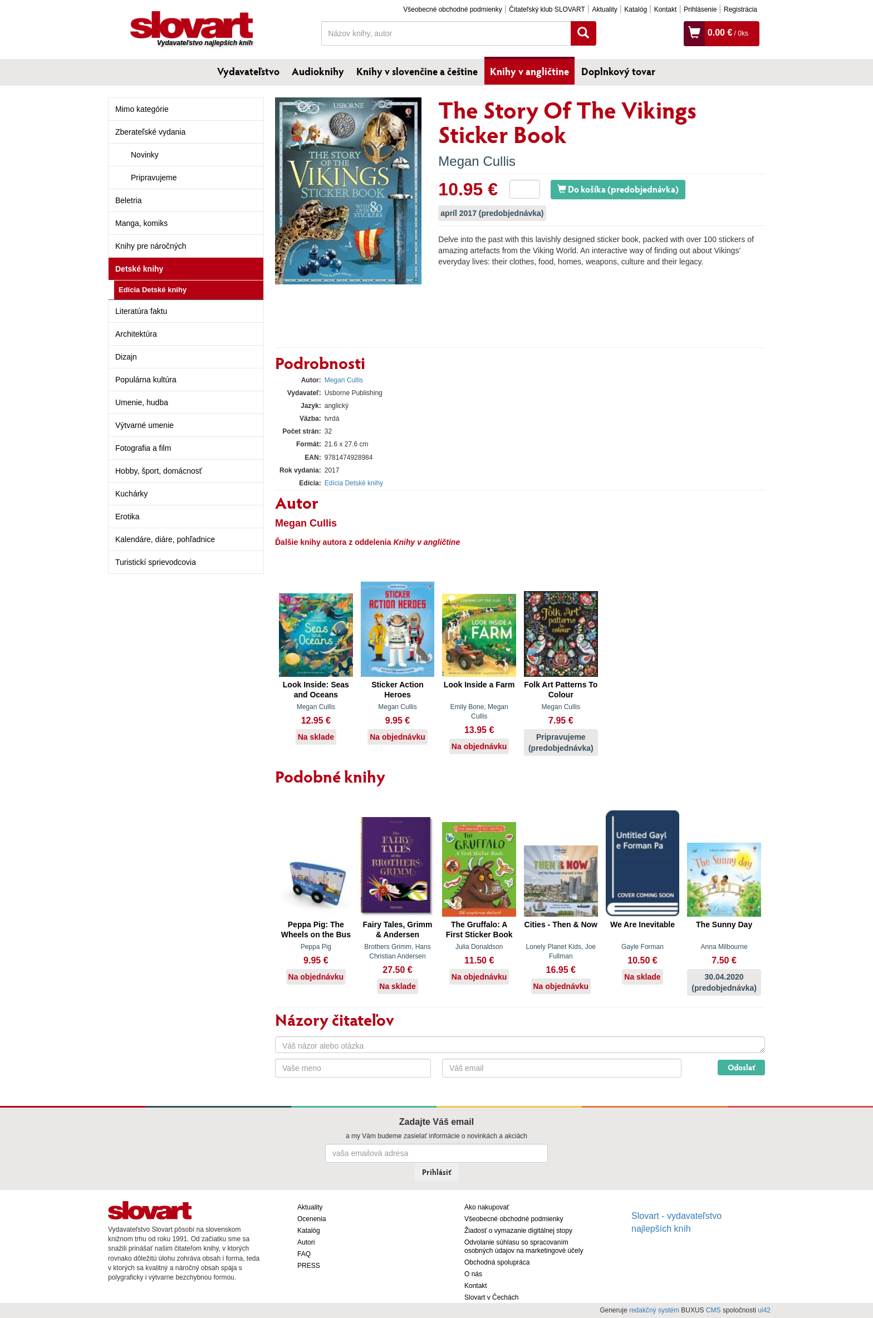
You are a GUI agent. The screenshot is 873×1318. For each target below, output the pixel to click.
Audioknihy (318, 71)
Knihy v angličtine (529, 71)
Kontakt (665, 9)
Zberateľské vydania (150, 131)
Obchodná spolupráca (496, 1262)
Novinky (145, 154)
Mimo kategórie (142, 109)
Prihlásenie (700, 9)
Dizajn (126, 356)
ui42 (764, 1310)
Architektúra (136, 334)
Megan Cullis (477, 161)
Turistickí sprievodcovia (155, 562)
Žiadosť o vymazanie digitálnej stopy (518, 1231)
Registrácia (740, 9)
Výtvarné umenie (144, 425)
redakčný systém (654, 1310)
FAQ (304, 1254)
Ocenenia (311, 1219)
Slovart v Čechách (491, 1297)
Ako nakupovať (486, 1207)
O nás (473, 1274)
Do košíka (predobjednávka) (618, 189)
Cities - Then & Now (560, 924)
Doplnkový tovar (618, 71)
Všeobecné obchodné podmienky (452, 9)
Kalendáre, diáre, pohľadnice (165, 539)
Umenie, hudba (141, 402)
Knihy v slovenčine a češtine (417, 71)
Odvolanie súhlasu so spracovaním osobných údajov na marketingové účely (523, 1246)
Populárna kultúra (145, 379)
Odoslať (741, 1067)
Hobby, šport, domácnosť (158, 470)
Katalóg (635, 9)
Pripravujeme (153, 177)
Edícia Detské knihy (153, 290)
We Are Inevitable (642, 924)
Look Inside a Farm (479, 684)
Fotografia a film (143, 448)
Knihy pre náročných (151, 246)
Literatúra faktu (141, 311)
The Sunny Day (724, 924)
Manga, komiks (141, 223)
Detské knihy (139, 268)
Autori (306, 1242)
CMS (713, 1310)
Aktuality (604, 9)
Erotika (127, 516)
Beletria (128, 200)
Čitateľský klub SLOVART (547, 9)
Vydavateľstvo (248, 71)
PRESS (308, 1266)
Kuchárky (131, 493)
